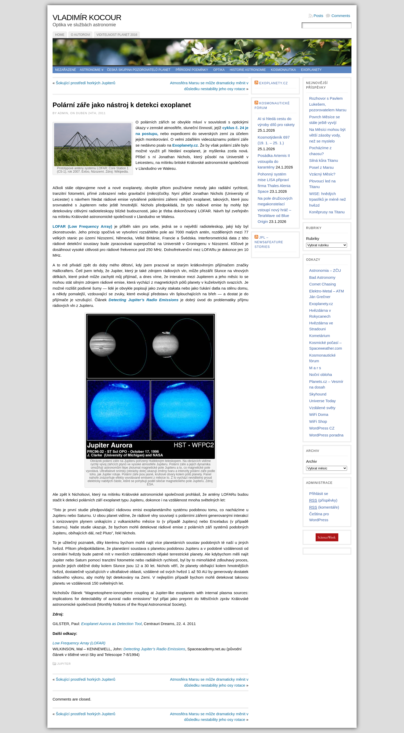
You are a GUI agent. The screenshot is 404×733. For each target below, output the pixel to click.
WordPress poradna (326, 435)
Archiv (311, 461)
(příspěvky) (323, 500)
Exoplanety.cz (273, 83)
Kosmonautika (283, 70)
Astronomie (90, 70)
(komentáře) (324, 507)
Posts (318, 15)
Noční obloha (320, 374)
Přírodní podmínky (192, 70)
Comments (340, 15)
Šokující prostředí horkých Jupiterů (85, 83)
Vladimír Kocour (87, 17)
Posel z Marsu (321, 167)
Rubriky (312, 238)
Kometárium (319, 335)
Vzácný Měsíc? (322, 174)
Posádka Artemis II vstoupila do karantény (274, 161)
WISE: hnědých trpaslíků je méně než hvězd (327, 199)
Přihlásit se (318, 493)
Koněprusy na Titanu (327, 212)
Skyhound (317, 394)
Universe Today (322, 401)
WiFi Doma (318, 414)
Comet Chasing (322, 284)
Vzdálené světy (322, 408)
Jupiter (64, 663)
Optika (219, 70)
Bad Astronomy (322, 277)
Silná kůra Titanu (323, 160)
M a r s (315, 368)
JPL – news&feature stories (269, 242)
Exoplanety (311, 70)
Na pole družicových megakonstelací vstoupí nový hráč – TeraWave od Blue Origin (275, 210)
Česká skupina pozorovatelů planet (138, 70)
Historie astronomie (248, 70)
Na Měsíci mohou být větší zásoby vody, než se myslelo (327, 135)
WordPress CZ (321, 428)
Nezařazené (65, 70)
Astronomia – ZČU (325, 270)
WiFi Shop (318, 421)
